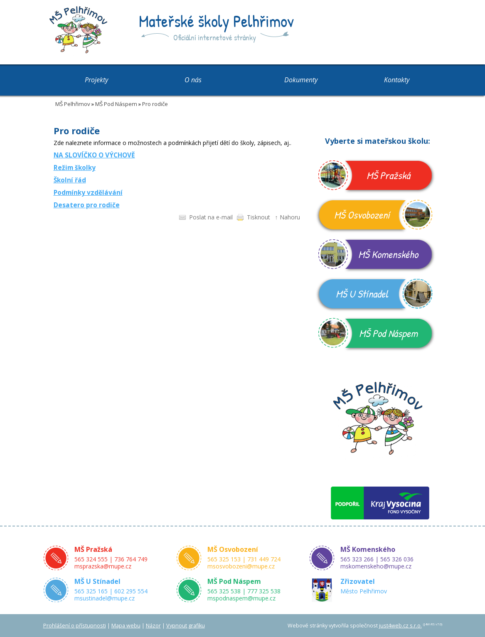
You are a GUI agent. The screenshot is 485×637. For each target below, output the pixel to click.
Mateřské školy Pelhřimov (216, 21)
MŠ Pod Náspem (116, 104)
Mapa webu (125, 625)
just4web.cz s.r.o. (400, 625)
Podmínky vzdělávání (88, 192)
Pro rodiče (155, 104)
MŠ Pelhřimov (72, 104)
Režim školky (75, 167)
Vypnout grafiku (185, 625)
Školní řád (70, 180)
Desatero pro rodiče (87, 205)
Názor (153, 625)
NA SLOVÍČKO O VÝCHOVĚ (94, 155)
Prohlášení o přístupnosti (74, 625)
